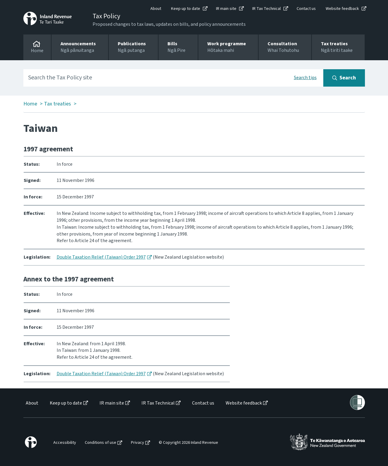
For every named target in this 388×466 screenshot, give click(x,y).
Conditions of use (100, 442)
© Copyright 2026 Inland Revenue (188, 442)
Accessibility (64, 442)
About (155, 9)
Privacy (137, 442)
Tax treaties (57, 104)
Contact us (306, 9)
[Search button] (344, 78)
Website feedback (342, 9)
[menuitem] (31, 403)
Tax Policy (106, 16)
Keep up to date (185, 9)
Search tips (305, 77)
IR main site (226, 9)
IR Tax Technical (266, 9)
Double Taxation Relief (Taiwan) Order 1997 (101, 257)
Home (30, 104)
